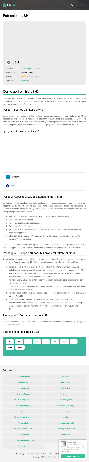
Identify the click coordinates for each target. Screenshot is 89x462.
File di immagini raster (66, 423)
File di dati (65, 388)
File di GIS (66, 411)
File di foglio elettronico (65, 429)
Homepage (20, 454)
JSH (19, 342)
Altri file (65, 417)
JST (9, 342)
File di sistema (23, 435)
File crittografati (65, 400)
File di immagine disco (23, 400)
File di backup (23, 382)
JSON (20, 347)
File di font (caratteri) (65, 406)
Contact (30, 454)
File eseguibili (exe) (23, 406)
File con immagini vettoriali (23, 440)
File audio (66, 377)
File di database (23, 394)
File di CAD (65, 382)
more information (66, 451)
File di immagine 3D (23, 377)
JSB (36, 342)
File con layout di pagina (23, 417)
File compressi (23, 388)
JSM (10, 347)
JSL (45, 342)
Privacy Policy (41, 454)
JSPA (64, 342)
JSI (74, 342)
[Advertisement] (25, 40)
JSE (28, 342)
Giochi (23, 411)
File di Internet (23, 446)
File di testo (65, 435)
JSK (54, 342)
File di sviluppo (26, 80)
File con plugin (23, 423)
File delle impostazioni (23, 429)
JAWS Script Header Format (31, 68)
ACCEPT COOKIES (72, 456)
